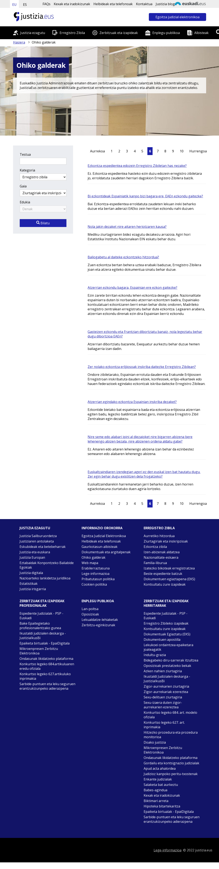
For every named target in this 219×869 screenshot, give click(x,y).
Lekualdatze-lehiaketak (100, 619)
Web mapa (90, 563)
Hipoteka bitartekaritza (162, 806)
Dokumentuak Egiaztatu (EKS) (167, 634)
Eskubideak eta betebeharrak (43, 546)
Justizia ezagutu (32, 32)
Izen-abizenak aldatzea (162, 552)
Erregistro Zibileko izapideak (166, 623)
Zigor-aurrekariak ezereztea (166, 691)
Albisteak (201, 32)
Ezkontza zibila (155, 546)
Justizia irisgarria (33, 589)
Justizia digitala (31, 572)
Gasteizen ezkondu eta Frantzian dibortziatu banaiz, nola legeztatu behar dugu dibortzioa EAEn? (145, 334)
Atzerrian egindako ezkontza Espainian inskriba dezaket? (132, 401)
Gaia (23, 186)
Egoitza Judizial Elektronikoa (104, 536)
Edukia (25, 202)
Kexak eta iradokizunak (72, 4)
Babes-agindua (155, 790)
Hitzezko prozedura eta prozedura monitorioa (171, 734)
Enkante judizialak (158, 779)
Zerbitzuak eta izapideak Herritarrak (166, 603)
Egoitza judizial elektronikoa (177, 17)
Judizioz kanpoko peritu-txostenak (171, 774)
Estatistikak (29, 583)
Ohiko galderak (93, 557)
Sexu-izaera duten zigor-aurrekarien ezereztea (163, 704)
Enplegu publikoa (166, 32)
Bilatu (43, 223)
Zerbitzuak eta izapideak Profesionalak (42, 603)
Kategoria (27, 170)
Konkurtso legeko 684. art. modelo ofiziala (170, 714)
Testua (25, 154)
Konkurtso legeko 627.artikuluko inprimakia (45, 676)
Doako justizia (155, 742)
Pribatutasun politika (98, 579)
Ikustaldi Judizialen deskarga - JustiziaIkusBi (167, 678)
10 (182, 151)
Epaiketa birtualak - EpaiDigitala (45, 643)
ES (25, 4)
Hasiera (19, 42)
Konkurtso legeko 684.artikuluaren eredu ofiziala (47, 666)
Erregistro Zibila (72, 32)
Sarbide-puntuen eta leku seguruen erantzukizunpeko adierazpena (47, 686)
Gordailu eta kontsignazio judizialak (171, 763)
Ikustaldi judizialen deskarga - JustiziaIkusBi (43, 635)
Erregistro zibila (159, 528)
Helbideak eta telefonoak (113, 4)
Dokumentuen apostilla (162, 639)
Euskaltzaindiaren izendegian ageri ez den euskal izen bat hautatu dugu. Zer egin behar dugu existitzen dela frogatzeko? (144, 474)
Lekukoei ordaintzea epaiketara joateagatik (168, 647)
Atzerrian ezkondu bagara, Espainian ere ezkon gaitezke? (132, 287)
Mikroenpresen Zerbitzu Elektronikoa (39, 650)
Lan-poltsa (90, 609)
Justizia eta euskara (35, 552)
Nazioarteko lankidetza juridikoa (45, 578)
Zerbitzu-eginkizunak (98, 625)
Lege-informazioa (95, 573)
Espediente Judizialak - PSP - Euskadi (41, 615)
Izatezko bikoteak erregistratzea (169, 568)
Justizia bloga (166, 4)
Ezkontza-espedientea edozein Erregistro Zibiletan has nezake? (137, 165)
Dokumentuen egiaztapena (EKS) (169, 579)
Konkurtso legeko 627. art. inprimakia (164, 724)
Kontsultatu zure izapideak (165, 584)
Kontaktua (144, 4)
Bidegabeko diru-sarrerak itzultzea (171, 660)
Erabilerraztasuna (96, 568)
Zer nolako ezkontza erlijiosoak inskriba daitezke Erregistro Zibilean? (142, 366)
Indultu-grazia (155, 655)
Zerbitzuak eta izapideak (118, 32)
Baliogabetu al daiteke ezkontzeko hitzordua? (123, 257)
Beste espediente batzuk (163, 573)
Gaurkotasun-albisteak (99, 546)
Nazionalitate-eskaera (161, 557)
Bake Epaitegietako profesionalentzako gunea (40, 625)
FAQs (46, 4)
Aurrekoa (97, 151)
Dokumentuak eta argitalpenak (106, 552)
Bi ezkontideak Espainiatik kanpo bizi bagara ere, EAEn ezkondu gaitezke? (145, 196)
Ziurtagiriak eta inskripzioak (166, 541)
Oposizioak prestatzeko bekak (167, 665)
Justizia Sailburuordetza (38, 536)
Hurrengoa (198, 151)
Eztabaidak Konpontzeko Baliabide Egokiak (47, 565)
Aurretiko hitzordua (159, 536)
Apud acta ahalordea (160, 768)
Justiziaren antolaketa (37, 541)
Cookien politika (94, 584)
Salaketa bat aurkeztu (161, 784)
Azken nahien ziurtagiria (163, 671)
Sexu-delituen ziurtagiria (163, 697)
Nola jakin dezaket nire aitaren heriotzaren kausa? (127, 226)
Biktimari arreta (156, 801)
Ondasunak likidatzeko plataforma (46, 658)
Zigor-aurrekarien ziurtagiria (166, 686)
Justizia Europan (32, 557)
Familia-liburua (155, 563)
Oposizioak (90, 614)
